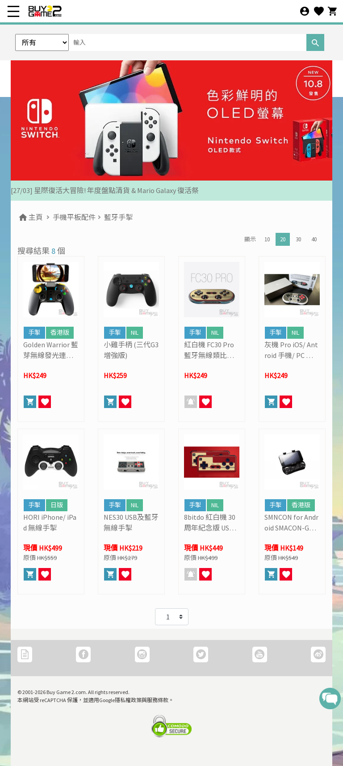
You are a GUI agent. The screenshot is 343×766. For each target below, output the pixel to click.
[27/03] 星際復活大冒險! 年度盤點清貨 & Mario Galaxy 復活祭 (105, 190)
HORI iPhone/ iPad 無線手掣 (49, 522)
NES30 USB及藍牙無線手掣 (131, 522)
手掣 (34, 332)
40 (314, 239)
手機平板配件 (74, 217)
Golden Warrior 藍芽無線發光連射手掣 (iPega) (50, 350)
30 (298, 239)
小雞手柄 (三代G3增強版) (131, 350)
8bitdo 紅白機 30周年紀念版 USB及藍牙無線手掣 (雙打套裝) (209, 523)
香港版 (59, 332)
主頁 (30, 217)
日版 (56, 505)
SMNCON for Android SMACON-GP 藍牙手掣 (291, 523)
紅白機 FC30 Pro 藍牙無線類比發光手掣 (209, 350)
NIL (134, 332)
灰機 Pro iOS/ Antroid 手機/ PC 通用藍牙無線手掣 (291, 350)
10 (267, 239)
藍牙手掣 (118, 217)
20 (282, 239)
